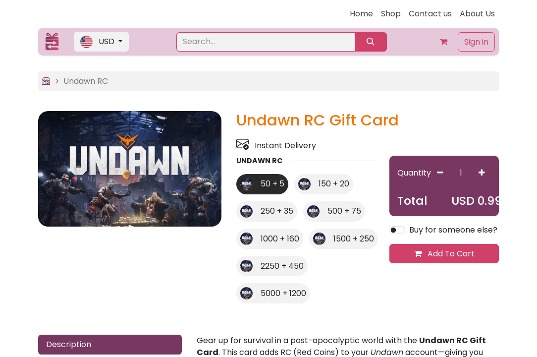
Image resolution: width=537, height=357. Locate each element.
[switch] (397, 230)
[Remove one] (440, 173)
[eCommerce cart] (444, 42)
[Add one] (482, 173)
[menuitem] (361, 14)
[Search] (371, 42)
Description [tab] (68, 344)
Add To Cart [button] (444, 253)
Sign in (476, 42)
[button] (101, 42)
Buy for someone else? (453, 230)
